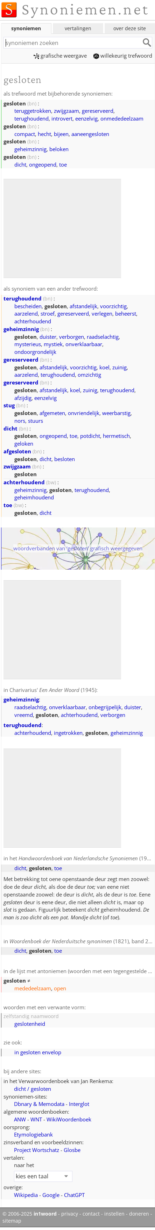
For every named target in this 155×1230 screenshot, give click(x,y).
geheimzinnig (30, 149)
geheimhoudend (34, 497)
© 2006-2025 (29, 1214)
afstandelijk (83, 306)
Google (50, 1194)
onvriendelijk (83, 412)
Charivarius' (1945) (52, 689)
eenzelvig (86, 118)
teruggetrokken (32, 110)
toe (63, 164)
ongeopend (42, 164)
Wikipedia (26, 1194)
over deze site (129, 28)
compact (24, 133)
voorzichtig (113, 306)
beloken (59, 149)
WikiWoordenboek (69, 1119)
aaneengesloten (90, 133)
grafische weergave (60, 55)
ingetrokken (68, 732)
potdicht (90, 435)
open (60, 988)
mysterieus (27, 344)
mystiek (53, 344)
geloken (23, 443)
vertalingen (78, 28)
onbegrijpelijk (105, 707)
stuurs (35, 420)
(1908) (87, 858)
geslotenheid (29, 1023)
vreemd (23, 714)
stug (9, 405)
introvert (61, 118)
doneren (139, 1214)
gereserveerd (97, 110)
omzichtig (89, 374)
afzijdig (22, 397)
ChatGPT (74, 1194)
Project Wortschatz (36, 1149)
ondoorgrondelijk (35, 351)
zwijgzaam (66, 110)
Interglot (79, 1103)
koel (104, 367)
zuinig (119, 367)
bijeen (61, 133)
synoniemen (26, 28)
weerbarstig (116, 412)
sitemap (11, 1221)
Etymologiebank (33, 1134)
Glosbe (72, 1149)
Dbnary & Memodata (39, 1103)
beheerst (125, 313)
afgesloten (17, 451)
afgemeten (52, 412)
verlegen (102, 313)
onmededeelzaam (121, 118)
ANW (20, 1119)
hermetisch (116, 435)
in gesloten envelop (37, 1052)
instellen (114, 1214)
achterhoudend (32, 321)
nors (19, 420)
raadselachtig (103, 336)
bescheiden (28, 306)
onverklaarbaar (83, 344)
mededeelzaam (32, 988)
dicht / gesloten (32, 1088)
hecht (44, 133)
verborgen (71, 336)
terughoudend (31, 118)
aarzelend (26, 313)
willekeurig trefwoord (122, 55)
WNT (36, 1119)
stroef (48, 313)
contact (91, 1214)
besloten (64, 458)
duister (48, 336)
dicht (20, 164)
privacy (69, 1214)
